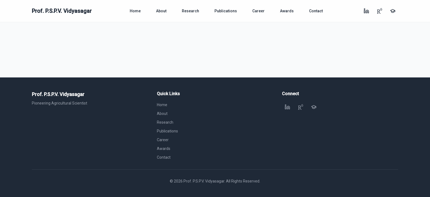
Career (258, 11)
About (161, 11)
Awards (287, 11)
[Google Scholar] (392, 10)
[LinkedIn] (366, 10)
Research (190, 11)
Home (135, 11)
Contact (316, 11)
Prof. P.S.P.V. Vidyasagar (62, 11)
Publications (225, 11)
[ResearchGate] (379, 10)
